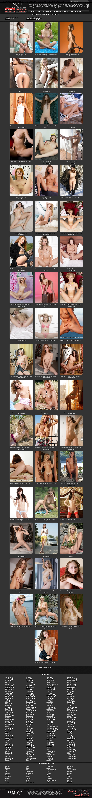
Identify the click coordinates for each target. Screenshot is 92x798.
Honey (28, 717)
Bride (69, 768)
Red (68, 677)
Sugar (69, 721)
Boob (6, 732)
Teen (68, 723)
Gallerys (28, 698)
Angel (7, 695)
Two (68, 737)
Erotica (28, 684)
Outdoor (49, 707)
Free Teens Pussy (58, 1)
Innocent (28, 733)
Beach (49, 773)
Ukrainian (70, 739)
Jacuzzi (28, 737)
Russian (70, 689)
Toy (68, 733)
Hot (27, 721)
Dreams (7, 758)
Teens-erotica (71, 769)
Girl (27, 700)
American (8, 691)
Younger (70, 756)
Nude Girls (32, 1)
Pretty (48, 753)
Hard (27, 712)
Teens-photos (30, 782)
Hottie (28, 724)
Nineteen (49, 695)
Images (28, 728)
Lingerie (28, 751)
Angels (7, 698)
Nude (48, 698)
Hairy (48, 771)
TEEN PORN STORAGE (44, 11)
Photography (51, 730)
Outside (49, 710)
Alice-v (7, 778)
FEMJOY (33, 11)
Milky (27, 760)
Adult (6, 682)
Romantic (70, 684)
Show (69, 698)
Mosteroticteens (52, 684)
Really (49, 760)
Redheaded (71, 680)
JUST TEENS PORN (76, 11)
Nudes (49, 700)
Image (28, 726)
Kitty (48, 782)
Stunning (70, 717)
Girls (27, 705)
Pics (48, 733)
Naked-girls (29, 773)
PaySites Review (10, 11)
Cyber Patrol (71, 791)
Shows (69, 700)
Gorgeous (29, 710)
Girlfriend (29, 702)
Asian (7, 705)
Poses (49, 749)
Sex (68, 693)
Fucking (28, 695)
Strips (69, 716)
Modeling (50, 680)
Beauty (7, 721)
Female (28, 688)
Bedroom (8, 724)
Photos (49, 732)
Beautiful (8, 719)
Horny (28, 719)
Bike (68, 775)
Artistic (7, 703)
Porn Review (21, 11)
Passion (49, 716)
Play (48, 740)
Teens (69, 728)
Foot (27, 775)
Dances (7, 753)
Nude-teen (70, 782)
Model (48, 679)
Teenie (69, 726)
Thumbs (70, 730)
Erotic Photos (9, 9)
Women (69, 751)
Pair (48, 712)
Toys (68, 735)
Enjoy (27, 679)
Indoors (28, 732)
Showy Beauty (30, 17)
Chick (7, 742)
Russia (69, 688)
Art (6, 700)
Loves (28, 756)
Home (49, 667)
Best (6, 726)
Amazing (8, 688)
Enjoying (28, 680)
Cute (6, 747)
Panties (49, 714)
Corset (69, 778)
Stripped (70, 712)
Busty (7, 739)
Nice (48, 693)
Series (69, 691)
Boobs (7, 733)
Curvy (28, 780)
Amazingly (8, 689)
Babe (6, 709)
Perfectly (49, 719)
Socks (69, 703)
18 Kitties (47, 1)
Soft (68, 705)
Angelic (7, 696)
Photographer (51, 726)
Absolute (8, 677)
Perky (48, 721)
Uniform (70, 740)
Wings (69, 747)
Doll (6, 756)
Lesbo (28, 749)
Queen (49, 758)
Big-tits (28, 776)
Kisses (28, 739)
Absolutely (8, 679)
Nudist (49, 702)
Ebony (28, 677)
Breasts (7, 735)
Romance (70, 682)
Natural (49, 688)
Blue (68, 780)
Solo (68, 709)
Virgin (69, 744)
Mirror (48, 775)
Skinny (69, 702)
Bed (6, 723)
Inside (28, 735)
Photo (48, 724)
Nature (49, 691)
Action (7, 680)
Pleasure (49, 746)
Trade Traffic (79, 794)
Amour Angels (9, 17)
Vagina (69, 742)
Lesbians (29, 747)
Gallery (28, 696)
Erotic (28, 682)
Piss (27, 769)
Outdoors (50, 709)
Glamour (28, 709)
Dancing (7, 754)
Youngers (70, 758)
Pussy (49, 756)
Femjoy (7, 19)
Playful (49, 742)
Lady (27, 742)
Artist (7, 702)
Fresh (27, 689)
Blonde (7, 728)
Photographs (51, 728)
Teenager (70, 724)
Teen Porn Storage (32, 19)
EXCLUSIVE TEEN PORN (61, 11)
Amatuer (7, 686)
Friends (28, 691)
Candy (7, 740)
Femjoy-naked (51, 780)
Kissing (28, 740)
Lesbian (28, 746)
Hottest (28, 723)
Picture (49, 735)
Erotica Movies (21, 9)
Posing (49, 751)
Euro (27, 686)
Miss (48, 677)
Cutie (6, 749)
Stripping (70, 714)
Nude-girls (50, 778)
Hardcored (29, 716)
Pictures (49, 737)
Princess (49, 754)
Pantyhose (29, 771)
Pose (48, 747)
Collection (8, 746)
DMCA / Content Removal (81, 796)
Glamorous (29, 707)
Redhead (70, 679)
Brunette (8, 737)
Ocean (49, 705)
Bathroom (8, 716)
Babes (7, 710)
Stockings (70, 710)
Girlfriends (29, 703)
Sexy (69, 695)
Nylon (48, 703)
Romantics (70, 686)
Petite (48, 723)
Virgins (69, 746)
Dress (7, 760)
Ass (6, 707)
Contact (86, 794)
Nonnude (50, 696)
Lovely (28, 754)
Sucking (70, 719)
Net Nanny (78, 791)
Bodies (7, 730)
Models (49, 682)
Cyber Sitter (85, 791)
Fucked (28, 693)
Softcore (70, 707)
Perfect (49, 717)
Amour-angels (51, 769)
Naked (49, 686)
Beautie (7, 717)
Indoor (28, 730)
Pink (48, 739)
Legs (27, 744)
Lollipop (28, 753)
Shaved (69, 696)
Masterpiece (30, 758)
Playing (49, 744)
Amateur (7, 684)
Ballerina (8, 712)
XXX (68, 753)
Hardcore (29, 714)
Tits (68, 732)
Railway (69, 771)
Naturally (49, 689)
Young (69, 754)
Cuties (7, 751)
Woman (69, 749)
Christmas (8, 744)
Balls (6, 714)
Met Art (40, 1)
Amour (7, 693)
